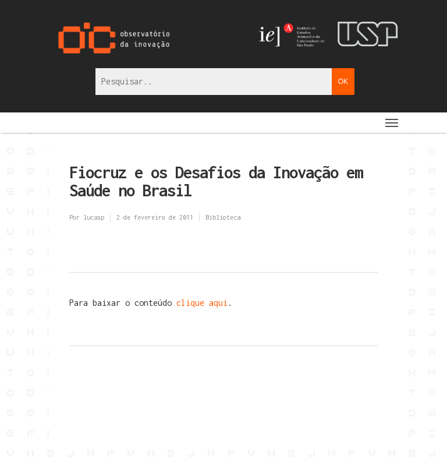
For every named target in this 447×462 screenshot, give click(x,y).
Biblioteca (222, 217)
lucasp (93, 217)
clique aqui (202, 303)
